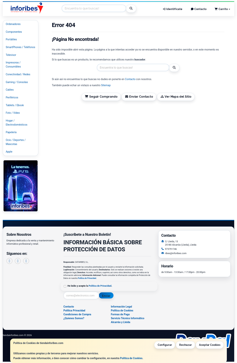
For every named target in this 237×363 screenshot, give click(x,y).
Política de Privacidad (87, 278)
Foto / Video (13, 112)
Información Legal (121, 306)
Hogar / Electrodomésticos (16, 122)
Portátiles (11, 39)
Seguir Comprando (101, 96)
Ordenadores (13, 24)
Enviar (106, 295)
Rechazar (185, 344)
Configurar (165, 344)
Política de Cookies (131, 358)
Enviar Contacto (139, 96)
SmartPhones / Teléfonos (20, 47)
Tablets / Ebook (15, 105)
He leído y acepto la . (90, 285)
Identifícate (172, 9)
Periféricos (12, 97)
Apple (9, 151)
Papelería (11, 132)
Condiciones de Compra (77, 314)
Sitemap (106, 85)
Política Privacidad (74, 310)
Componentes (14, 31)
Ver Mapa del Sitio (175, 96)
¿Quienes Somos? (74, 318)
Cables (10, 89)
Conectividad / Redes (18, 74)
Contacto (199, 9)
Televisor (11, 54)
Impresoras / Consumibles (13, 64)
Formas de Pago (120, 314)
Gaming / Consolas (17, 82)
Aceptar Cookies (209, 344)
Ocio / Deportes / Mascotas (16, 142)
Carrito (222, 9)
